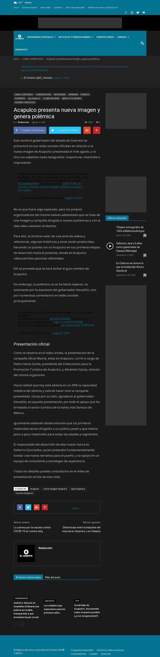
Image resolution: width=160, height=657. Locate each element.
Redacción (23, 122)
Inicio (16, 7)
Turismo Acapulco (24, 493)
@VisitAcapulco (50, 186)
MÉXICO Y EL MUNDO (71, 98)
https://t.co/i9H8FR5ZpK (34, 70)
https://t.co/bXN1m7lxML (68, 321)
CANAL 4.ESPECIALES (24, 94)
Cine (77, 600)
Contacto (58, 7)
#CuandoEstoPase (28, 183)
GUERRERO (20, 98)
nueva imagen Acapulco (55, 488)
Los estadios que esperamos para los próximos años (54, 609)
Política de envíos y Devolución (103, 7)
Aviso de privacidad (75, 7)
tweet (75, 508)
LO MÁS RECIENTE (51, 98)
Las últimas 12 (34, 98)
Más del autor (53, 577)
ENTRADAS (73, 94)
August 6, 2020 (61, 77)
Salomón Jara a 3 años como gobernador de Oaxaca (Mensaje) (129, 247)
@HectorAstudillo (60, 318)
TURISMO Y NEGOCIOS (25, 102)
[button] (142, 43)
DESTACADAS (59, 94)
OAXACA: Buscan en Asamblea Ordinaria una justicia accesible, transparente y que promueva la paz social (26, 610)
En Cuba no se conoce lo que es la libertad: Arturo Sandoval (130, 267)
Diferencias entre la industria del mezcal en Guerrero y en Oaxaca (81, 529)
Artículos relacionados (28, 577)
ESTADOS (85, 94)
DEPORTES (49, 601)
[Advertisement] (80, 23)
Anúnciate (45, 7)
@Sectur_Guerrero (29, 186)
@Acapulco (28, 66)
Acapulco (34, 488)
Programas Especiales (41, 37)
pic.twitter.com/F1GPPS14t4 (77, 325)
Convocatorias (105, 37)
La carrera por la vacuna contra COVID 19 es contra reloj (32, 529)
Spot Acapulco (78, 488)
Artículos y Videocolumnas (75, 37)
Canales (123, 37)
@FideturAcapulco (71, 186)
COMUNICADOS (21, 598)
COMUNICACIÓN (43, 94)
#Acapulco (122, 66)
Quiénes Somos (29, 7)
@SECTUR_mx (72, 183)
